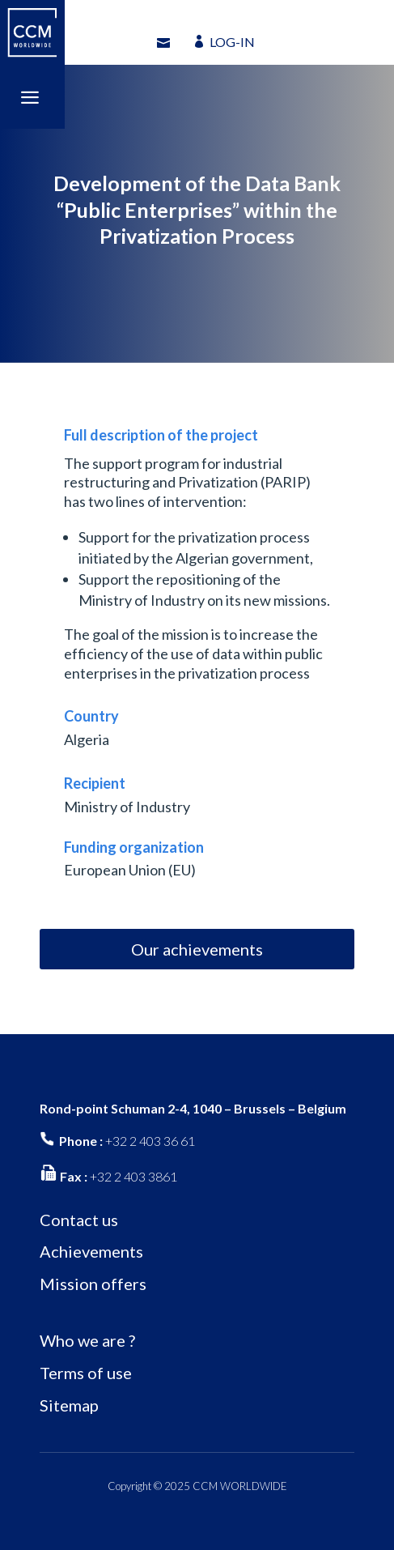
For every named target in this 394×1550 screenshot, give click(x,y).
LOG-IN (232, 41)
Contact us (79, 1219)
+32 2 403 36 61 (150, 1140)
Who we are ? (87, 1340)
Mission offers (93, 1283)
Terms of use (86, 1372)
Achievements (91, 1251)
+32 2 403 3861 (133, 1176)
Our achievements (197, 949)
